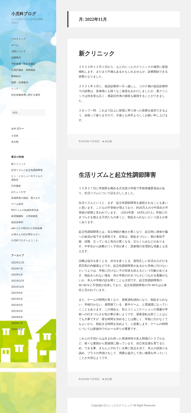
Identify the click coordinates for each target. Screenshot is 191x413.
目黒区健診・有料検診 (23, 70)
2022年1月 (17, 274)
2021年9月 (17, 293)
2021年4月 (17, 305)
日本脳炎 (17, 186)
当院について (18, 51)
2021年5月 (17, 299)
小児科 (14, 135)
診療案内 (16, 57)
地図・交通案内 (19, 82)
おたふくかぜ (18, 192)
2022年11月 (17, 262)
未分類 (14, 142)
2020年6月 (17, 329)
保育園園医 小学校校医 (24, 216)
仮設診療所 (17, 222)
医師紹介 (16, 76)
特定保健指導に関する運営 (25, 95)
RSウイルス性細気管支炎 (25, 210)
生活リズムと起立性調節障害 (27, 170)
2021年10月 (17, 286)
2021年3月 (17, 311)
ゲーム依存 (17, 204)
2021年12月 (17, 280)
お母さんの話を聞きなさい (25, 234)
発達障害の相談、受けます (25, 198)
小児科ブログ (23, 13)
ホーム (14, 45)
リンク (14, 88)
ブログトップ (18, 39)
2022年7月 (17, 268)
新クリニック (18, 164)
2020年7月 (17, 323)
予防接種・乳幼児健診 (23, 63)
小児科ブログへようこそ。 (25, 240)
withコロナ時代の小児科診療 (26, 228)
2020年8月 (17, 317)
